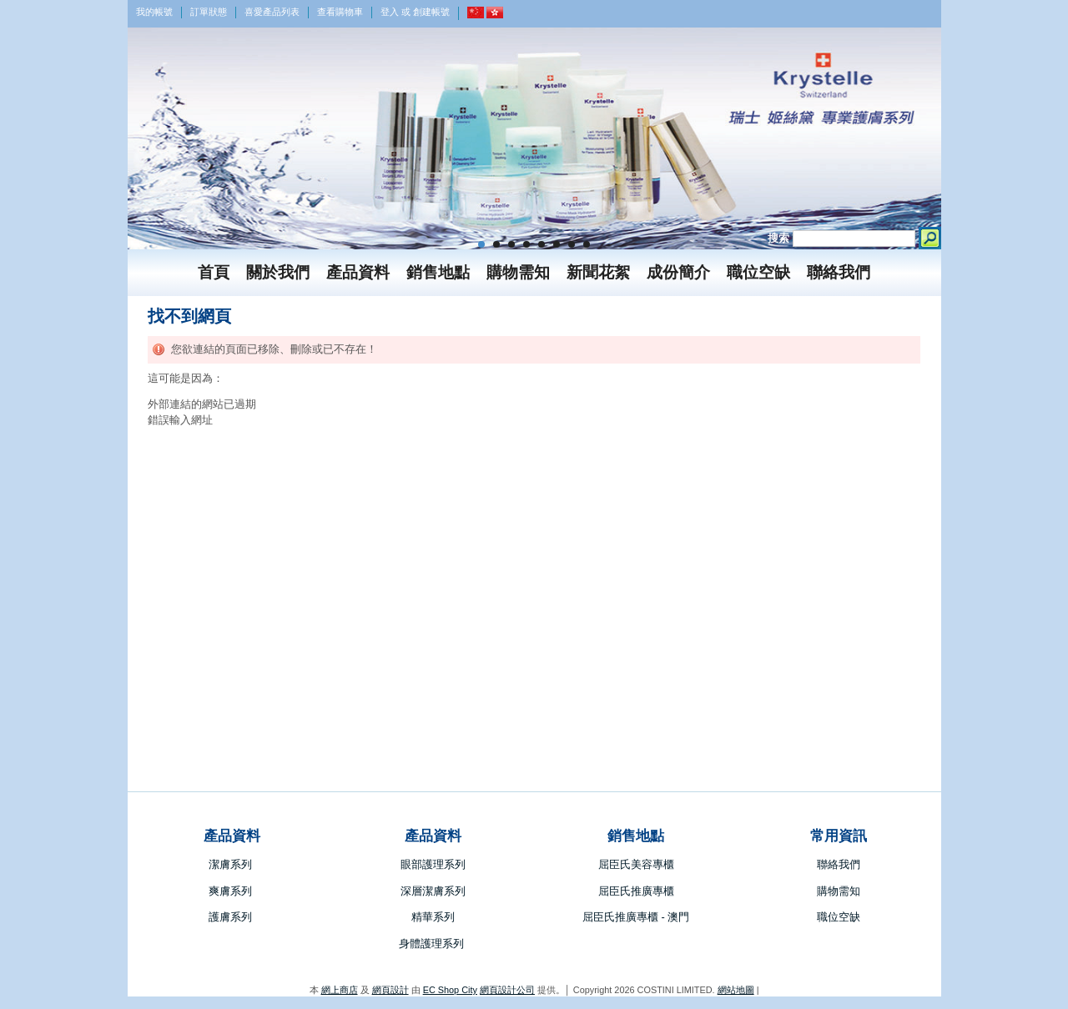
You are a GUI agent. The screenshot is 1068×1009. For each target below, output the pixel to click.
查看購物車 (340, 12)
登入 (389, 12)
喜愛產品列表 (272, 12)
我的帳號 (154, 12)
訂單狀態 (208, 12)
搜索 (778, 238)
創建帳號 (431, 12)
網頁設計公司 (507, 990)
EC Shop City (450, 990)
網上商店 (339, 990)
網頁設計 (390, 990)
